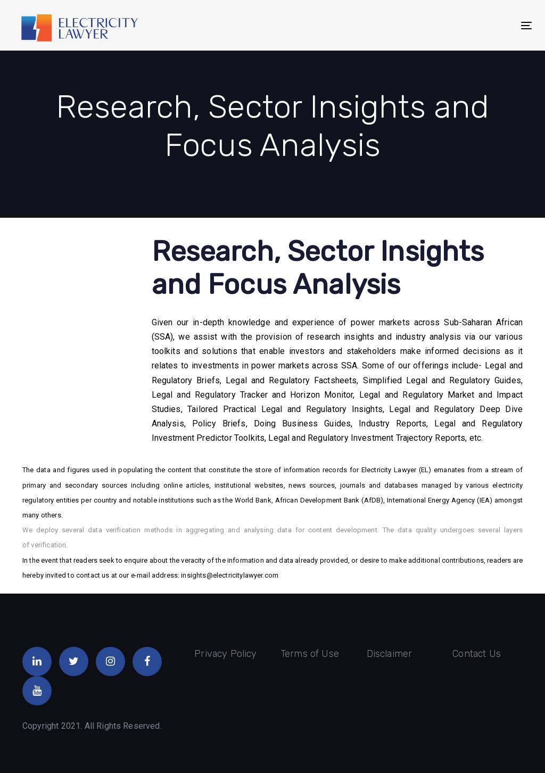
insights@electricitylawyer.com (229, 575)
